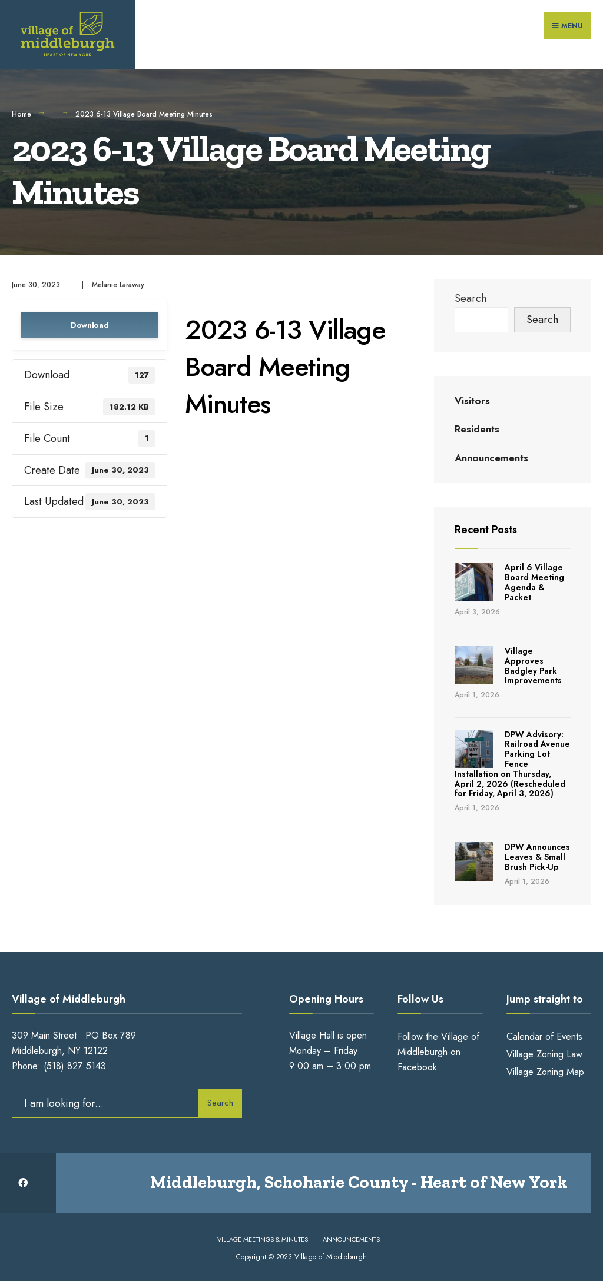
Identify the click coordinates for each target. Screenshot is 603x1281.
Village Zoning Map (545, 1072)
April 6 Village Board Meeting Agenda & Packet (534, 582)
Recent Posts (486, 529)
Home (21, 114)
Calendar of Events (544, 1036)
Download (90, 325)
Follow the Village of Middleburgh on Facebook (438, 1052)
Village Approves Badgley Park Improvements (533, 665)
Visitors (472, 401)
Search (470, 298)
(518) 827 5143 (75, 1066)
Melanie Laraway (118, 285)
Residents (477, 429)
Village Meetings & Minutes (262, 1239)
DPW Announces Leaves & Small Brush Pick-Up (537, 857)
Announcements (491, 458)
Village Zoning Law (544, 1054)
